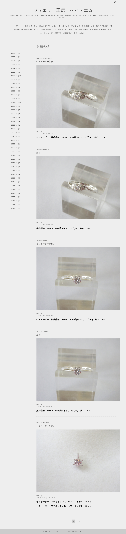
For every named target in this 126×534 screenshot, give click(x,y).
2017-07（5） (16, 193)
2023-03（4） (16, 87)
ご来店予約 (67, 33)
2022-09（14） (16, 102)
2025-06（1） (16, 53)
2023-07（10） (16, 76)
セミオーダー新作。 (45, 61)
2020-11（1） (16, 129)
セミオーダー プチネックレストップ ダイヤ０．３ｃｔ (63, 506)
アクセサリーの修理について (82, 26)
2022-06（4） (16, 114)
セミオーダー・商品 (98, 29)
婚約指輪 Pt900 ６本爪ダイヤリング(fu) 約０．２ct (63, 228)
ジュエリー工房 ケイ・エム (63, 10)
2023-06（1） (16, 79)
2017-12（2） (16, 185)
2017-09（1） (16, 189)
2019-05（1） (16, 170)
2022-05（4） (16, 117)
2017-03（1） (16, 204)
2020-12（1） (16, 125)
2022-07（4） (16, 110)
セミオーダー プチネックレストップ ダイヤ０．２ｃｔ (63, 502)
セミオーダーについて (61, 26)
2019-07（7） (16, 163)
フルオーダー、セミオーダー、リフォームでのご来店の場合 (64, 29)
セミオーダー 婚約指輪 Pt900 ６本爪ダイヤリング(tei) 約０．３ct (71, 319)
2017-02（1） (16, 208)
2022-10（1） (16, 98)
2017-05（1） (16, 201)
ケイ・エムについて (42, 26)
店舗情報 (57, 33)
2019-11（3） (16, 155)
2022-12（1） (16, 95)
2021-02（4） (16, 121)
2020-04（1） (16, 144)
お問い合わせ (79, 33)
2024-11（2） (16, 61)
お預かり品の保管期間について (25, 29)
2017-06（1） (16, 197)
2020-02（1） (16, 151)
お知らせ (28, 26)
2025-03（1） (16, 57)
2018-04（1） (16, 182)
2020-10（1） (16, 132)
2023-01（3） (16, 91)
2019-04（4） (16, 174)
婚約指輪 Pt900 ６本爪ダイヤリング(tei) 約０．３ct (63, 410)
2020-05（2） (16, 140)
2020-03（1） (16, 148)
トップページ (18, 26)
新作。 (39, 153)
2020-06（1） (16, 136)
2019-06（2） (16, 167)
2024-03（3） (16, 68)
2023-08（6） (16, 72)
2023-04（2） (16, 83)
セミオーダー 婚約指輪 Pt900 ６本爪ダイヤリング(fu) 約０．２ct (70, 137)
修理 (109, 29)
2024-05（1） (16, 64)
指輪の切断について (104, 26)
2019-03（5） (16, 178)
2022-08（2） (16, 106)
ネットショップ (46, 33)
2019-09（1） (16, 159)
